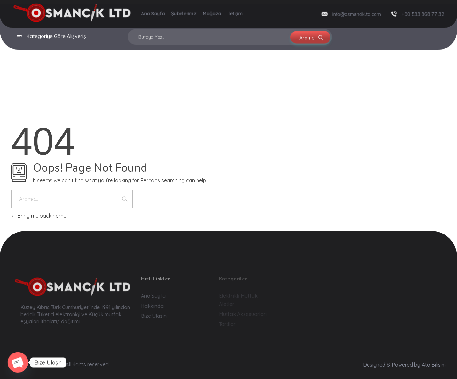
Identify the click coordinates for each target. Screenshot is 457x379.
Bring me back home (38, 215)
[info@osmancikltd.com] (322, 13)
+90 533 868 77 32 (420, 14)
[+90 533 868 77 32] (392, 13)
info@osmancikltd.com (354, 14)
